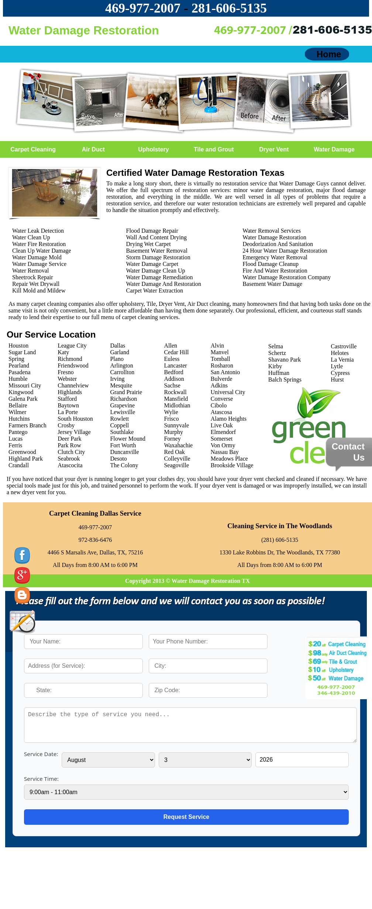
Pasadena (19, 372)
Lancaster (175, 365)
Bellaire (17, 405)
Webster (67, 379)
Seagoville (176, 465)
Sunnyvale (176, 425)
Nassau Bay (225, 452)
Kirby (275, 366)
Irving (117, 379)
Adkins (219, 385)
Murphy (173, 432)
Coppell (119, 425)
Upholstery (153, 149)
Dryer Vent (274, 149)
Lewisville (122, 412)
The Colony (124, 465)
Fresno (66, 372)
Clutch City (71, 452)
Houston (18, 345)
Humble (18, 379)
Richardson (123, 399)
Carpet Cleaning (33, 149)
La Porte (68, 412)
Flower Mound (127, 438)
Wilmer (17, 412)
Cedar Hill (176, 352)
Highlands (70, 392)
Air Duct (93, 149)
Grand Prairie (126, 392)
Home (329, 54)
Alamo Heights (229, 419)
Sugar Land (22, 352)
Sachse (172, 385)
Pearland (18, 365)
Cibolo (219, 405)
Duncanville (124, 452)
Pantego (18, 432)
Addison (174, 379)
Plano (116, 359)
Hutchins (19, 419)
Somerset (222, 438)
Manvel (220, 352)
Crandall (18, 465)
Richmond (70, 359)
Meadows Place (229, 458)
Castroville (343, 346)
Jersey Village (74, 432)
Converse (222, 399)
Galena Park (23, 399)
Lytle (337, 366)
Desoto (118, 458)
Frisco (171, 419)
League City (72, 345)
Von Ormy (223, 445)
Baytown (68, 405)
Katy (63, 352)
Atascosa (221, 412)
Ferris (15, 445)
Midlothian (177, 405)
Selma (275, 346)
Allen (170, 345)
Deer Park (69, 438)
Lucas (15, 438)
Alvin (217, 345)
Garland (119, 352)
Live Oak (222, 425)
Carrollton (122, 372)
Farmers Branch (27, 425)
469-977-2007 (142, 8)
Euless (171, 359)
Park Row (69, 445)
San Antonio (225, 372)
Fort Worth (123, 445)
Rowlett (119, 419)
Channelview (73, 385)
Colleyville (177, 458)
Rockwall (175, 392)
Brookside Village (232, 465)
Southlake (122, 432)
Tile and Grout (214, 149)
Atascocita (70, 465)
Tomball (220, 359)
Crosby (66, 425)
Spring (16, 359)
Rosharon (222, 365)
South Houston (75, 419)
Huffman (278, 373)
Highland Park (25, 458)
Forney (172, 438)
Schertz (277, 353)
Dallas (117, 345)
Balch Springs (285, 379)
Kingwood (21, 392)
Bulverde (221, 379)
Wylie (171, 412)
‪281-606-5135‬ (229, 8)
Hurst (337, 379)
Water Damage (334, 149)
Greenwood (22, 452)
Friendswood (73, 365)
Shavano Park (284, 359)
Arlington (121, 365)
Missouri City (24, 385)
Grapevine (122, 405)
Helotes (340, 353)
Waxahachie (178, 445)
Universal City (228, 392)
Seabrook (69, 458)
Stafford (67, 399)
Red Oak (174, 452)
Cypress (340, 373)
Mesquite (121, 385)
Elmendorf (223, 432)
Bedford (173, 372)
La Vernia (342, 359)
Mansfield (176, 399)
